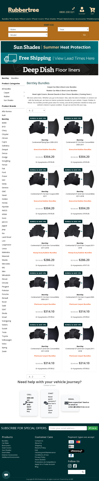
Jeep (3, 229)
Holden (5, 199)
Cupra (4, 142)
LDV (3, 241)
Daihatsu (5, 145)
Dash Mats (63, 19)
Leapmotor (6, 244)
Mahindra (6, 252)
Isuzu (4, 218)
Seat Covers (6, 448)
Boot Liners (6, 445)
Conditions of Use (42, 455)
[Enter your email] (68, 428)
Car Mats (5, 443)
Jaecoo (5, 222)
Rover (4, 302)
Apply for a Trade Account (45, 464)
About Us (38, 443)
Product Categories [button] (11, 83)
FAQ (36, 450)
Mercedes (6, 264)
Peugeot (5, 286)
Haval (4, 195)
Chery (4, 130)
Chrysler (5, 134)
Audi (3, 115)
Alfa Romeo (7, 111)
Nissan (5, 279)
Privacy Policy (40, 457)
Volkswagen (7, 340)
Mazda (5, 260)
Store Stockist (40, 459)
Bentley (5, 78)
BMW (4, 123)
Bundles (5, 441)
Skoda (4, 313)
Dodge (5, 157)
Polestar (5, 290)
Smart (4, 317)
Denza (4, 153)
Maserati (5, 256)
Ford (4, 172)
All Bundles (6, 89)
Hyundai (5, 206)
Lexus (4, 248)
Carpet (14, 92)
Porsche (5, 294)
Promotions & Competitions (45, 462)
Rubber (14, 96)
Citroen (5, 138)
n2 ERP (71, 479)
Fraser (4, 176)
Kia (3, 233)
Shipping (38, 445)
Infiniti (4, 214)
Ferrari (4, 165)
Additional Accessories (10, 457)
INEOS (4, 210)
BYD (4, 126)
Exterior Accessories (10, 455)
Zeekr (4, 351)
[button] (66, 10)
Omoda (5, 283)
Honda (4, 203)
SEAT (4, 309)
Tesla (4, 332)
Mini (3, 271)
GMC (4, 191)
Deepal (5, 149)
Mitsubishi (6, 275)
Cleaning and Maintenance (45, 452)
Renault (5, 298)
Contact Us (39, 441)
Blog (36, 467)
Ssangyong (6, 321)
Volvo (4, 344)
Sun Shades (8, 100)
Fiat (3, 168)
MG (3, 267)
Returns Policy (40, 448)
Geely (4, 184)
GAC (3, 180)
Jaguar (4, 225)
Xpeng (4, 347)
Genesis (5, 187)
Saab (4, 305)
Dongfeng (6, 161)
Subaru (5, 324)
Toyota (5, 336)
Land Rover (6, 237)
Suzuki (4, 328)
